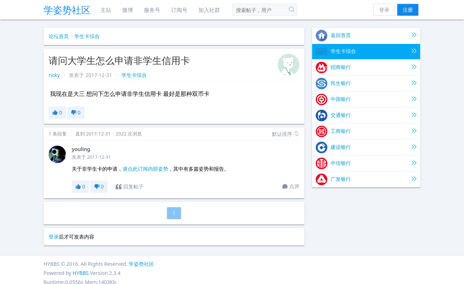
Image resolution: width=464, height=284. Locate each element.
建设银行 (366, 147)
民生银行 (366, 83)
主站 (105, 9)
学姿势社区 (67, 9)
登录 (384, 9)
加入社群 (209, 9)
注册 (408, 9)
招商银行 (366, 67)
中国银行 (366, 99)
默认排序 (285, 133)
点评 (290, 186)
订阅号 (179, 9)
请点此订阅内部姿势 (145, 168)
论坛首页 (59, 36)
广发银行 (366, 179)
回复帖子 (130, 186)
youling (81, 149)
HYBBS (80, 272)
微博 (127, 9)
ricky (55, 75)
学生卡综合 (87, 36)
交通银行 (366, 115)
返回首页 (366, 35)
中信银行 (366, 163)
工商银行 (366, 131)
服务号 (152, 9)
